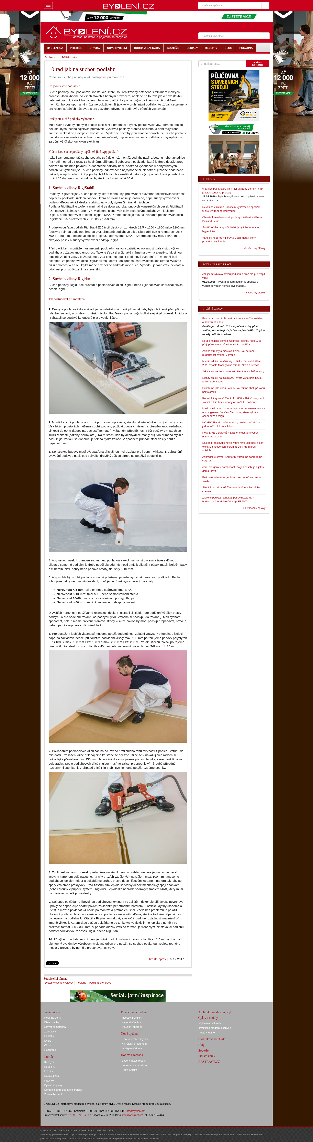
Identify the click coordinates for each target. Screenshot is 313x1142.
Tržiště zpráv (157, 959)
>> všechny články (255, 248)
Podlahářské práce (100, 982)
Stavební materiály (55, 1026)
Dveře (48, 1040)
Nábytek (49, 1080)
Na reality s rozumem (134, 1043)
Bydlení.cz (51, 57)
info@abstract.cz (132, 1115)
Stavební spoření (132, 1026)
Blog (201, 1044)
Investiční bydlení (132, 1017)
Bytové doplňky (53, 1085)
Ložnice (49, 1071)
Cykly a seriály (208, 1017)
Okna (47, 1045)
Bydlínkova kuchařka (212, 1039)
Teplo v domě (207, 1032)
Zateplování (51, 1031)
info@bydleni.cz (135, 1110)
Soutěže (203, 1050)
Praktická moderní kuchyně (215, 1027)
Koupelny (49, 1066)
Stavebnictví (52, 1012)
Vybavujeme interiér (210, 1023)
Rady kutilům (129, 1069)
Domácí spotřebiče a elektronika (63, 1089)
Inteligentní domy (132, 1048)
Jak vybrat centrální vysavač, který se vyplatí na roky (233, 371)
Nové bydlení (130, 1033)
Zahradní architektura (134, 1065)
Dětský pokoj (51, 1075)
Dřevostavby (51, 1022)
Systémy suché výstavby (59, 982)
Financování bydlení (134, 1012)
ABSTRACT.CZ (209, 1061)
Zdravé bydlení (53, 1094)
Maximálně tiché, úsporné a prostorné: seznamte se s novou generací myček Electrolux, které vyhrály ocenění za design (233, 412)
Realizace (50, 1049)
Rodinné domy (53, 1017)
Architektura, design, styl (214, 1012)
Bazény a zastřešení (134, 1060)
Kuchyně (49, 1062)
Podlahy (81, 982)
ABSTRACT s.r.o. (80, 1115)
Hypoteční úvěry (131, 1022)
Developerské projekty (135, 1039)
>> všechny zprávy (254, 508)
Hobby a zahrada (132, 1055)
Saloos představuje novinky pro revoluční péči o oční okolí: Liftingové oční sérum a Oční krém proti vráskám (233, 446)
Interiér (48, 1056)
